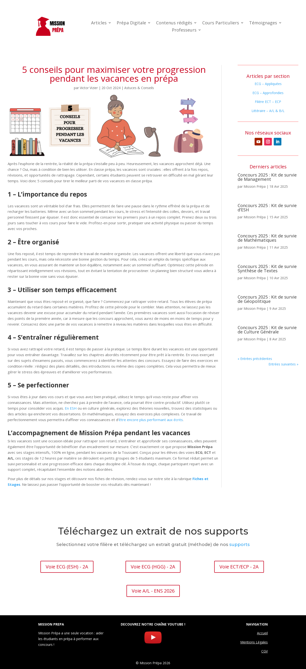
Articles (99, 23)
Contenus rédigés (174, 23)
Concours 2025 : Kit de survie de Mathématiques (267, 238)
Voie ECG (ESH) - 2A (67, 566)
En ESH (71, 408)
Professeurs (184, 30)
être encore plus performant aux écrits (151, 419)
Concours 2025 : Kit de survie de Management (267, 177)
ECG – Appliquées (268, 83)
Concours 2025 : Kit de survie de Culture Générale (267, 330)
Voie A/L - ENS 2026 (153, 591)
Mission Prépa (255, 186)
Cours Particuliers (220, 23)
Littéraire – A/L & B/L (267, 110)
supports (239, 544)
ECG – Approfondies (268, 93)
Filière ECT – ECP (268, 101)
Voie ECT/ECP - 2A (239, 566)
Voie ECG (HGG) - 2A (153, 566)
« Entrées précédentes (255, 358)
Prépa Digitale (131, 23)
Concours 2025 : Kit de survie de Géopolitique (267, 299)
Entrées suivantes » (283, 364)
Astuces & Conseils (139, 88)
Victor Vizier (89, 88)
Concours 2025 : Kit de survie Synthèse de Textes (267, 268)
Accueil (262, 633)
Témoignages (263, 23)
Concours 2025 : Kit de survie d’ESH (267, 208)
